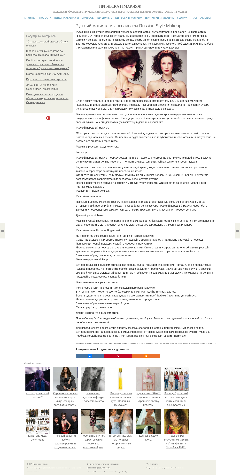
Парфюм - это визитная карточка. (46, 79)
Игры (193, 17)
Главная (30, 17)
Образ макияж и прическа (119, 343)
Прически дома (137, 343)
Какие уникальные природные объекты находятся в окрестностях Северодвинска (47, 98)
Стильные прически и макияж (156, 343)
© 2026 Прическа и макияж (37, 464)
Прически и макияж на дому (166, 17)
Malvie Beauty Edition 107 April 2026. (48, 74)
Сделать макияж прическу (96, 343)
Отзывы (205, 17)
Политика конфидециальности (98, 468)
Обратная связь (153, 464)
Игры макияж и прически (180, 343)
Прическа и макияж (120, 6)
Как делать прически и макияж (119, 17)
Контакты (90, 464)
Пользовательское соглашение (107, 464)
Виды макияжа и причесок (74, 17)
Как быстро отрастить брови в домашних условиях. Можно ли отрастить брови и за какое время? (47, 64)
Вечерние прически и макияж (203, 343)
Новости (45, 17)
